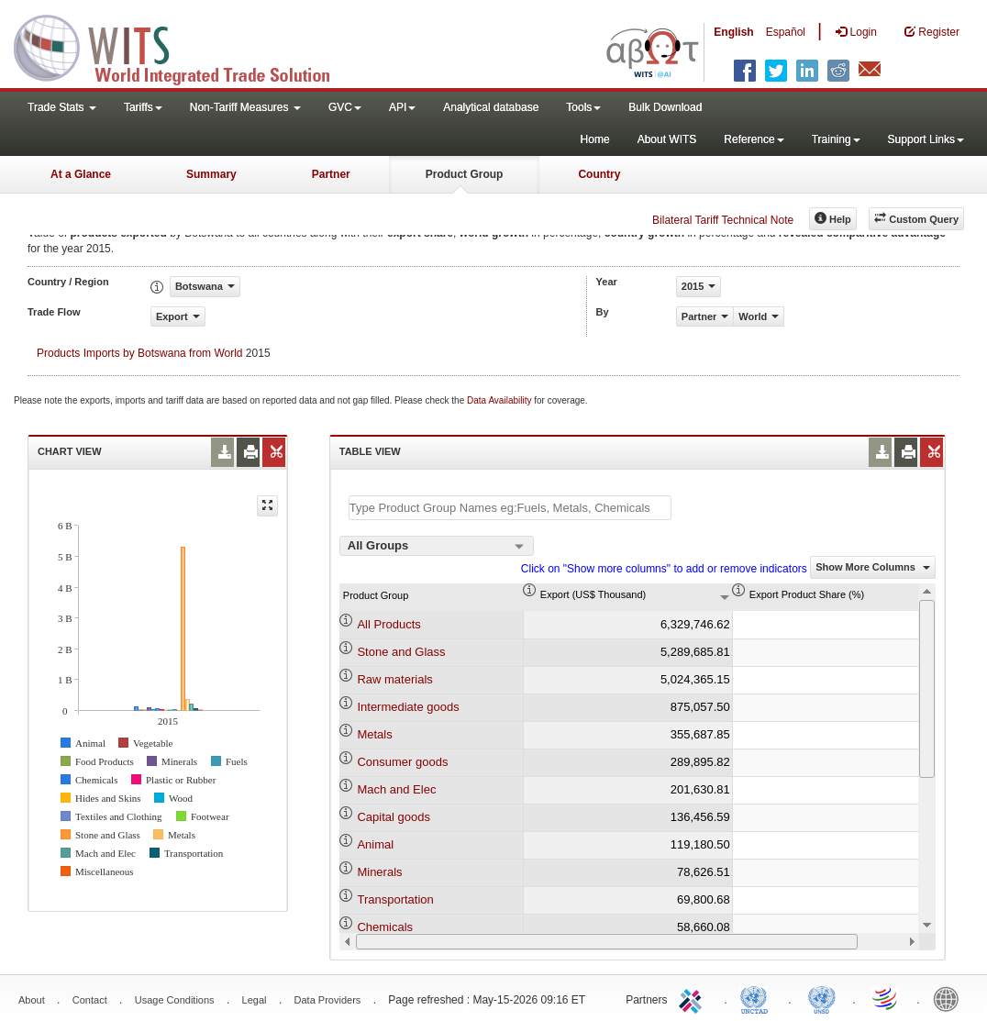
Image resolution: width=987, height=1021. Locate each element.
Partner (331, 174)
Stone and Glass (401, 652)
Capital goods (393, 817)
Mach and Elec (396, 789)
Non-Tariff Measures (245, 107)
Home (595, 139)
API (402, 107)
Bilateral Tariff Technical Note (722, 220)
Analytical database (490, 107)
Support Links (926, 139)
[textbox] (510, 507)
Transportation (395, 899)
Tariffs (143, 107)
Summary (211, 174)
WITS (183, 46)
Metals (374, 734)
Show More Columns (872, 566)
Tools (583, 107)
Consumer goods (402, 762)
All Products (388, 624)
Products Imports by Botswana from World (140, 353)
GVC (344, 107)
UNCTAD (757, 998)
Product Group (465, 174)
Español (785, 32)
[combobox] (436, 546)
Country (599, 174)
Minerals (379, 872)
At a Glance (80, 174)
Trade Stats (62, 107)
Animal (375, 844)
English (733, 32)
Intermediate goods (408, 707)
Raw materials (394, 679)
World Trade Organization (886, 998)
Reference (753, 139)
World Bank (950, 998)
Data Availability (500, 400)
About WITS (667, 139)
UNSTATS (822, 998)
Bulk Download (665, 107)
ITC (693, 998)
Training (836, 139)
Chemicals (385, 927)
